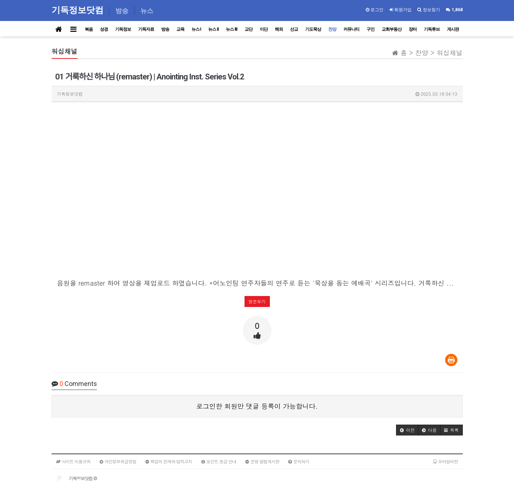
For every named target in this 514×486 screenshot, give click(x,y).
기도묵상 (313, 29)
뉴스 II (213, 29)
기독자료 (146, 29)
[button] (407, 430)
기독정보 (123, 29)
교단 (248, 29)
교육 (180, 29)
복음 (89, 29)
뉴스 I (196, 29)
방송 (165, 29)
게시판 (453, 29)
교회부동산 (391, 29)
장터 (413, 29)
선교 (294, 29)
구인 (370, 29)
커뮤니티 (351, 29)
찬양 (332, 29)
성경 (104, 29)
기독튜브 (432, 29)
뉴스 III (231, 29)
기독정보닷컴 (79, 10)
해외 (279, 29)
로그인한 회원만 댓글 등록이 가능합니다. (257, 406)
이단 (264, 29)
